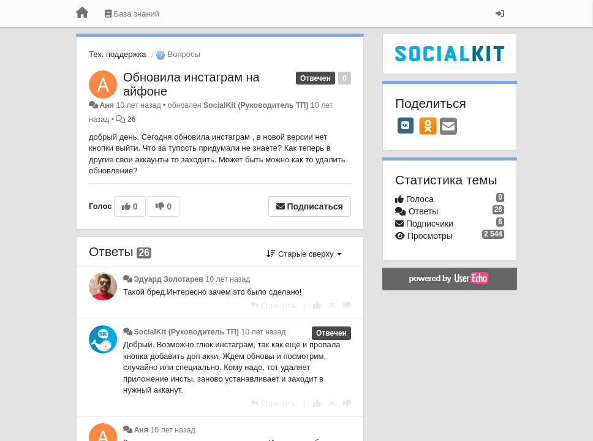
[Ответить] (273, 305)
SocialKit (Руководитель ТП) (256, 105)
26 (131, 119)
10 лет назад (227, 279)
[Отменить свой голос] (332, 305)
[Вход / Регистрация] (500, 13)
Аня (106, 105)
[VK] (405, 125)
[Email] (448, 127)
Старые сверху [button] (304, 253)
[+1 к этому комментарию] (317, 305)
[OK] (428, 125)
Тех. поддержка (117, 54)
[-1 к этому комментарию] (347, 305)
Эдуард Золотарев (168, 279)
